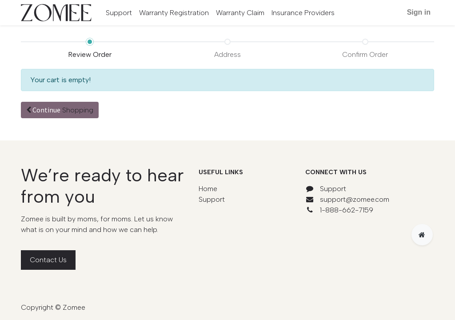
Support (212, 199)
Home (208, 188)
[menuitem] (119, 13)
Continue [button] (59, 109)
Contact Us (48, 260)
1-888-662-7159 (346, 210)
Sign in (419, 12)
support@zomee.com (354, 199)
